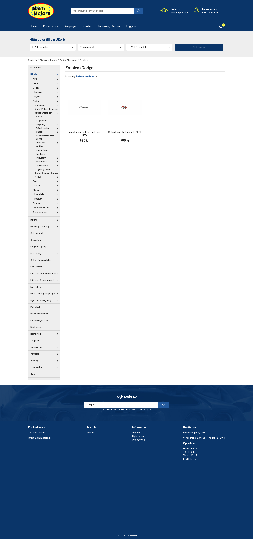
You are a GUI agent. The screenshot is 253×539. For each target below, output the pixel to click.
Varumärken (45, 347)
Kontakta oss (50, 26)
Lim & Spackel (37, 266)
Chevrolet (46, 92)
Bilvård (45, 220)
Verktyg (45, 360)
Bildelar (45, 74)
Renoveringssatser (39, 320)
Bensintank (35, 67)
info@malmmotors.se (39, 438)
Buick (46, 83)
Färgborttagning (38, 246)
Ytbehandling (45, 367)
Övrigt (33, 374)
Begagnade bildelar (46, 207)
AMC (46, 79)
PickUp (47, 177)
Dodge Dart (47, 105)
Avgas (39, 116)
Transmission (48, 165)
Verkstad (45, 354)
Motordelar (48, 161)
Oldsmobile (46, 194)
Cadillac (46, 88)
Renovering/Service (109, 26)
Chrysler (46, 96)
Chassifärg (35, 240)
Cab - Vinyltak (37, 233)
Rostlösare (35, 327)
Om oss (136, 432)
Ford (46, 181)
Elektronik (48, 142)
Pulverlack (35, 307)
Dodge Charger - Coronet (47, 173)
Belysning (48, 124)
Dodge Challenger (47, 113)
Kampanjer (70, 26)
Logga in (131, 26)
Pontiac (46, 203)
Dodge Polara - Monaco (47, 109)
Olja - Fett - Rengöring (45, 300)
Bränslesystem (48, 128)
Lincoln (46, 185)
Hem (34, 26)
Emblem (40, 146)
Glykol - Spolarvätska (40, 260)
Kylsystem (48, 158)
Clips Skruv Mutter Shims (45, 137)
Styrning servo (43, 169)
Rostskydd (45, 334)
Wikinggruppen (133, 535)
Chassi (48, 132)
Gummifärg (45, 253)
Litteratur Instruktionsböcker (45, 273)
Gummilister (42, 150)
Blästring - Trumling (45, 226)
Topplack (34, 340)
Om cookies (138, 440)
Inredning (40, 154)
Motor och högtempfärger (45, 293)
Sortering (70, 76)
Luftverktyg (35, 287)
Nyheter (87, 26)
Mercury (46, 190)
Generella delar (46, 212)
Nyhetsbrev (138, 436)
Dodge (46, 101)
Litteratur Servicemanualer (45, 280)
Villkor (90, 432)
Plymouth (46, 199)
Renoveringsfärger (39, 313)
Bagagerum (41, 120)
